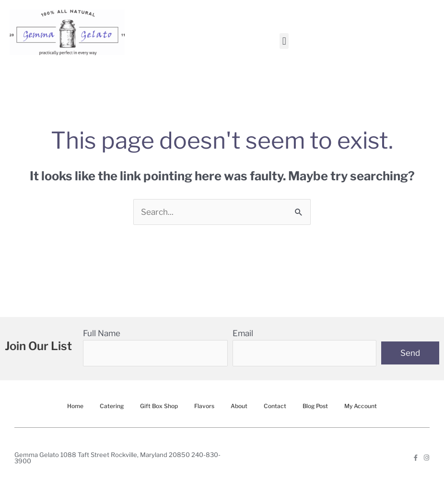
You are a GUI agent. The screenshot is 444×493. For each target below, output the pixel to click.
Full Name (101, 333)
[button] (284, 41)
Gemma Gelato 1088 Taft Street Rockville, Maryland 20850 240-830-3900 (117, 458)
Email (243, 333)
